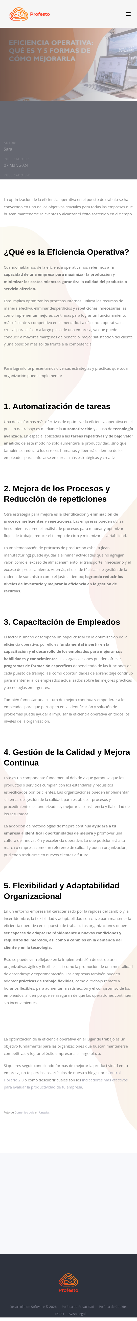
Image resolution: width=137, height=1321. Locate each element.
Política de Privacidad (78, 1306)
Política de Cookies (113, 1306)
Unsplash (45, 1112)
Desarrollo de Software (27, 1306)
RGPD (59, 1313)
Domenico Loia (24, 1112)
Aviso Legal (77, 1313)
